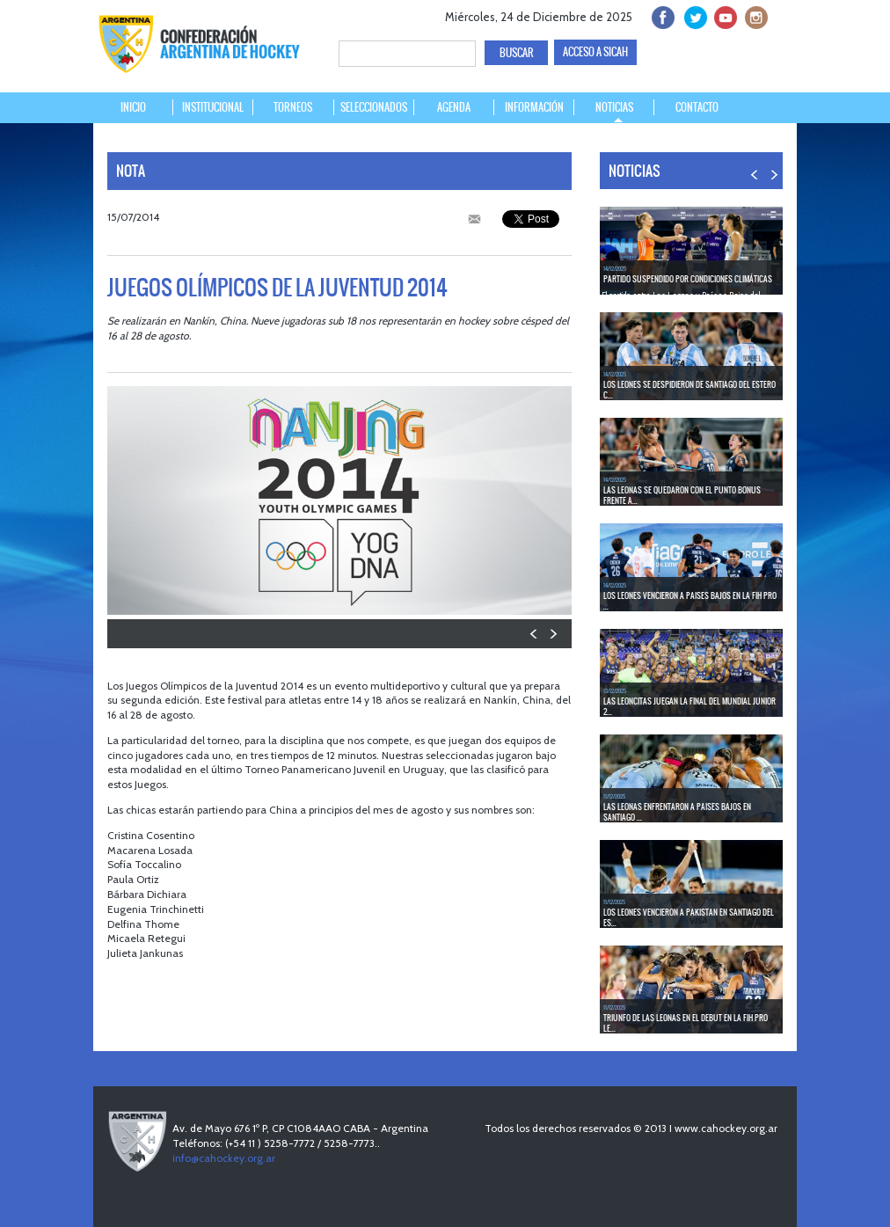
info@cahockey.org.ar (223, 1158)
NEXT (552, 633)
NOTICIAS (614, 107)
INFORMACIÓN (534, 107)
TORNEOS (293, 107)
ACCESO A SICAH (595, 52)
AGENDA (454, 107)
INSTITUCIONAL (213, 107)
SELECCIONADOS (373, 107)
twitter (692, 15)
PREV (534, 633)
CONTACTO (697, 107)
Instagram (754, 15)
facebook (661, 15)
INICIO (133, 107)
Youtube (723, 15)
